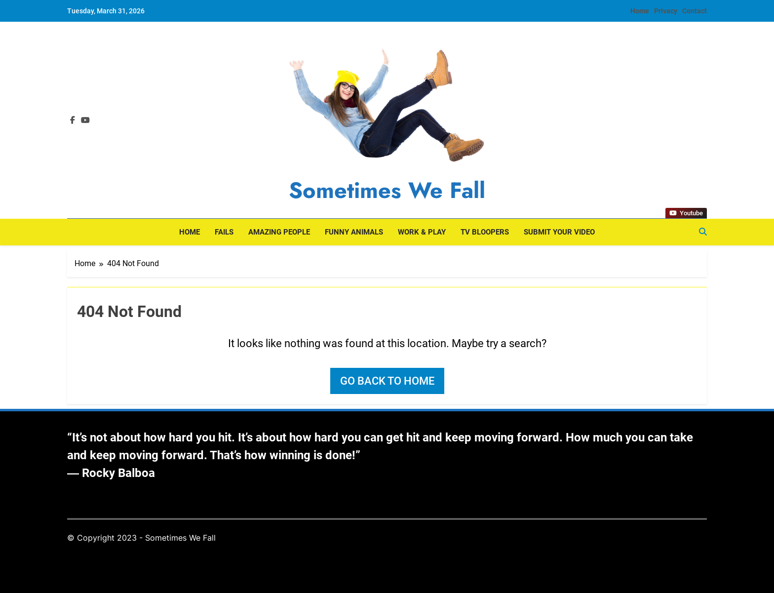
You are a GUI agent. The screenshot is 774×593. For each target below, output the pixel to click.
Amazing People (279, 232)
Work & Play (422, 232)
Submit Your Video (559, 232)
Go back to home (387, 381)
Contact (694, 11)
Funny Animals (354, 232)
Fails (224, 232)
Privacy (665, 11)
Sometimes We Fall (387, 190)
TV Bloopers (485, 232)
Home (639, 11)
